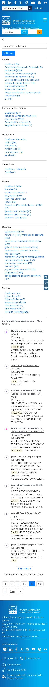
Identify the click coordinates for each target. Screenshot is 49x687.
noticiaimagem (14, 152)
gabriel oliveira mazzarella (21, 247)
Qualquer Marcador (15, 139)
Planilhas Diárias (15, 199)
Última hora (12, 296)
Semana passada (15, 302)
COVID (10, 202)
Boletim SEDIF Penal (18, 211)
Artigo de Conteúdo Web (20, 116)
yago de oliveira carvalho (20, 269)
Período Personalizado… (17, 312)
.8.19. (24, 32)
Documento (14, 119)
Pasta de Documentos (18, 122)
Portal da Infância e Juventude (23, 92)
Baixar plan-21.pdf (33, 485)
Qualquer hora (12, 293)
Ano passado (14, 309)
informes (11, 145)
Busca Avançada (31, 28)
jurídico (10, 155)
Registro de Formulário (18, 125)
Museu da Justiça (15, 89)
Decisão (10, 172)
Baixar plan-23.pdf (33, 544)
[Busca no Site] (24, 46)
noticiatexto (12, 149)
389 (13, 592)
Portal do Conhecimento (20, 73)
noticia (10, 142)
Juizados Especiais (16, 86)
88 (40, 584)
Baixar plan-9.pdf (32, 457)
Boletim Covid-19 (16, 218)
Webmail (38, 8)
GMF (8, 99)
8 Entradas (25, 568)
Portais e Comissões (12, 8)
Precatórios (12, 95)
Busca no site (13, 658)
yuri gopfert (14, 272)
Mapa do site (34, 658)
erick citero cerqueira (18, 263)
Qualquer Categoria (15, 169)
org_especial (13, 195)
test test (12, 266)
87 (33, 584)
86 (25, 584)
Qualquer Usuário (14, 231)
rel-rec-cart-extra (16, 192)
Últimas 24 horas (15, 299)
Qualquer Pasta (13, 186)
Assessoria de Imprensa (19, 77)
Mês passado (14, 305)
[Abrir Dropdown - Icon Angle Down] (30, 8)
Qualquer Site (12, 64)
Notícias (11, 189)
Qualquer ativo (13, 113)
